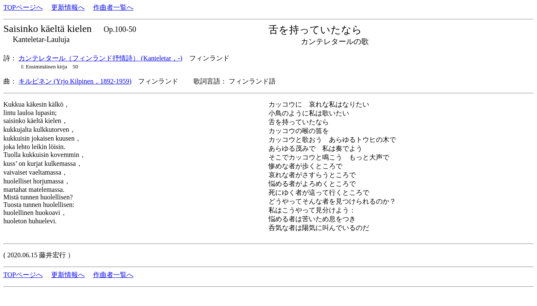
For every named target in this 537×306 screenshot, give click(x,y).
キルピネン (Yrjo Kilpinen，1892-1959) (74, 81)
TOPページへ (23, 7)
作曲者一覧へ (113, 7)
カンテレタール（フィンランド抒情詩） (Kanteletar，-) (100, 58)
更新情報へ (68, 7)
